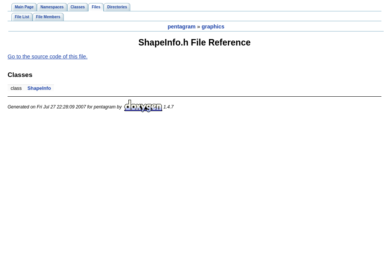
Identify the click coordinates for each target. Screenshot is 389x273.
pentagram (182, 27)
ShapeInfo (39, 88)
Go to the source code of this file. (47, 56)
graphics (213, 27)
